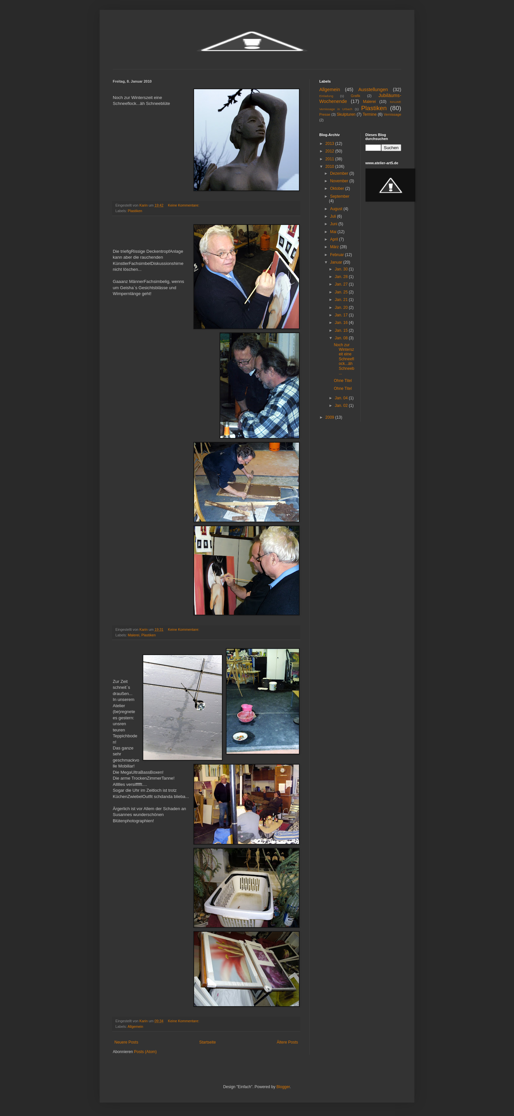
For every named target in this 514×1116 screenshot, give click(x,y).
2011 (330, 159)
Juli (333, 216)
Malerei (133, 635)
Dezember (339, 173)
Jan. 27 (342, 284)
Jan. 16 (342, 322)
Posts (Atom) (145, 1051)
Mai (334, 231)
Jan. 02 (342, 405)
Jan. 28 (342, 276)
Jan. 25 (342, 292)
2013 (330, 143)
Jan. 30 (342, 269)
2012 (330, 151)
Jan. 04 (342, 398)
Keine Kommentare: (184, 205)
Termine (370, 114)
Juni (334, 224)
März (335, 247)
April (334, 239)
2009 (330, 417)
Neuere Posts (126, 1042)
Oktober (337, 188)
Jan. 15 (342, 330)
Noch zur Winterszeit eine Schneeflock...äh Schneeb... (344, 359)
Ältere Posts (287, 1042)
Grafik (355, 96)
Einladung (326, 96)
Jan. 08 (342, 338)
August (337, 209)
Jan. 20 (342, 307)
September (339, 196)
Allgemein (135, 1026)
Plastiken (135, 211)
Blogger (283, 1087)
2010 (330, 166)
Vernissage (392, 114)
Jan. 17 (342, 315)
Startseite (207, 1042)
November (339, 181)
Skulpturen (346, 114)
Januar (336, 262)
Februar (337, 254)
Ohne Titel (343, 380)
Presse (324, 114)
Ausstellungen (373, 89)
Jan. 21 (342, 299)
